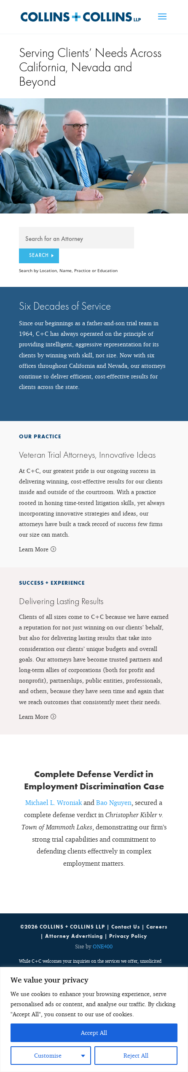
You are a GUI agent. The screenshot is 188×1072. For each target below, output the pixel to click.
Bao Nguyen (114, 802)
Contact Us (125, 926)
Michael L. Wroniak (53, 802)
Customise (48, 1055)
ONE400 (103, 946)
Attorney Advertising (74, 936)
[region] (94, 1019)
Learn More (33, 549)
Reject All (136, 1055)
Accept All (94, 1032)
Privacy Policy (128, 936)
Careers (156, 926)
